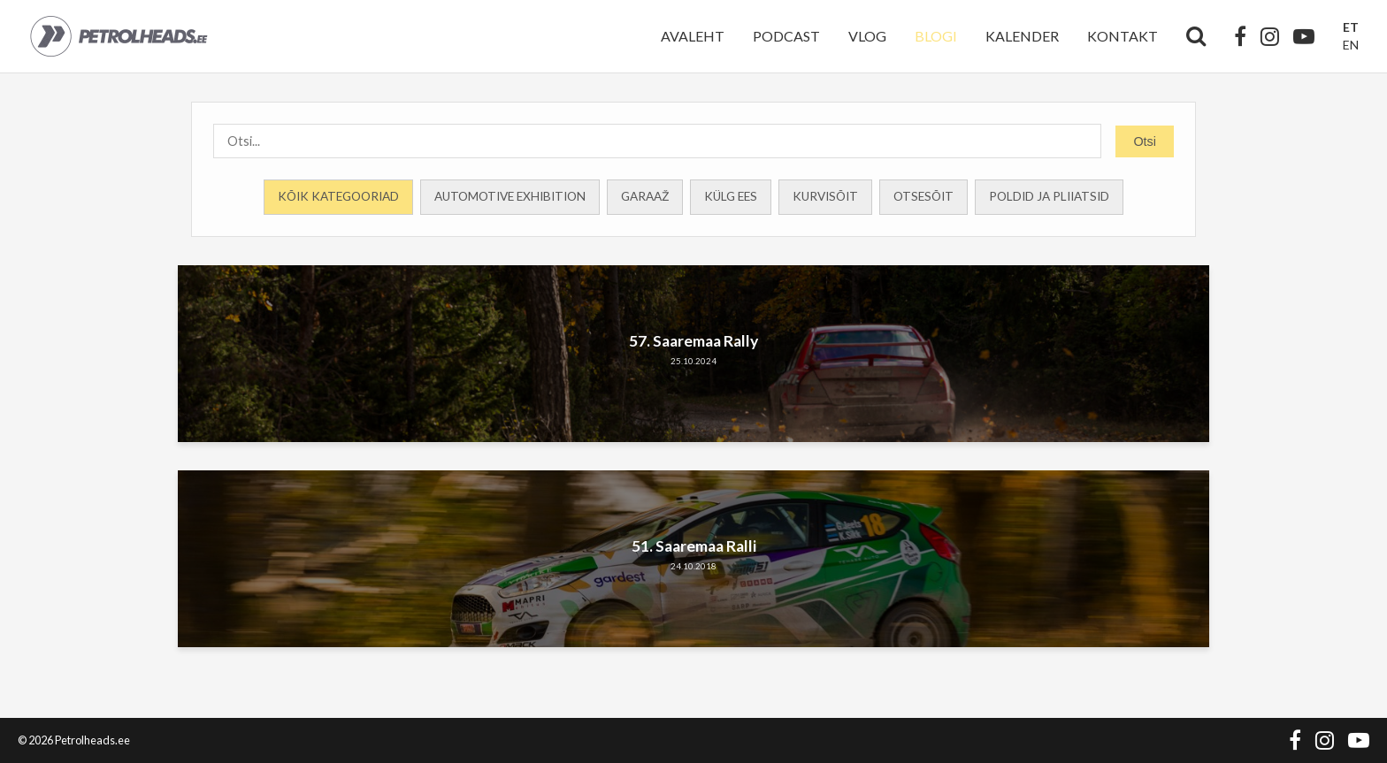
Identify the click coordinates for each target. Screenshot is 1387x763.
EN (1351, 44)
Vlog (867, 35)
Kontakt (1122, 35)
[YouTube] (1303, 36)
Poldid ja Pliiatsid (1049, 196)
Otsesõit (923, 196)
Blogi (936, 35)
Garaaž (645, 196)
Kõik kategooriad (338, 196)
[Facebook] (1240, 36)
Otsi (1144, 141)
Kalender (1022, 35)
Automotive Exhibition (510, 196)
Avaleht (692, 35)
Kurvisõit (825, 196)
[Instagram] (1270, 36)
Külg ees (730, 196)
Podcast (786, 35)
